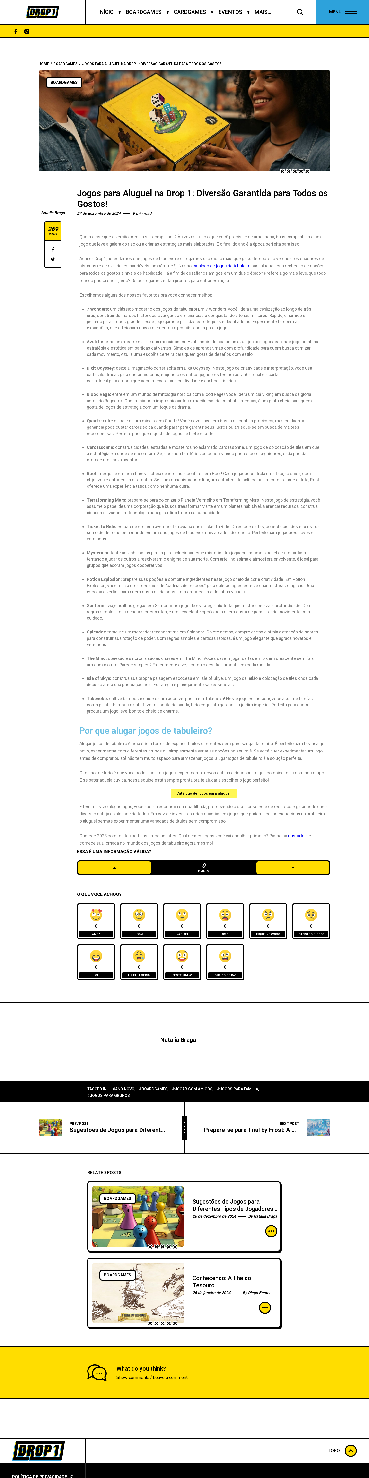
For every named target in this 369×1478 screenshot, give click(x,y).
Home (44, 64)
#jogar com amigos (192, 1089)
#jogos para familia (237, 1089)
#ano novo (123, 1089)
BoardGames (65, 64)
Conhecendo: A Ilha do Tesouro (222, 1282)
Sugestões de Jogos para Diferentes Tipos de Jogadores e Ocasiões (233, 1209)
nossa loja (297, 835)
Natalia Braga (53, 213)
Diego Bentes (259, 1293)
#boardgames (153, 1089)
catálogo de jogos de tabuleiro (221, 265)
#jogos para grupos (108, 1096)
